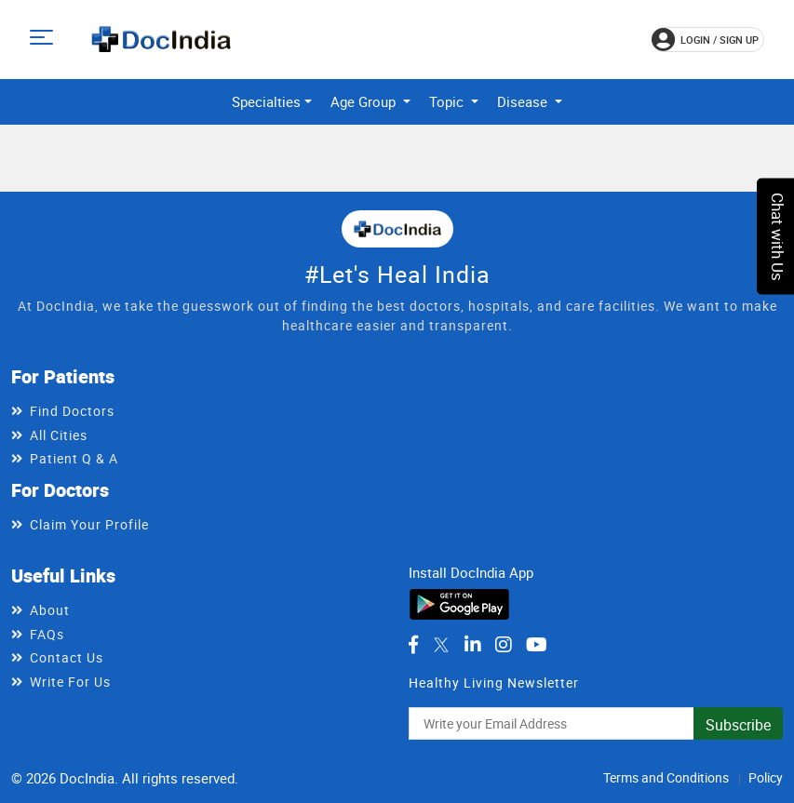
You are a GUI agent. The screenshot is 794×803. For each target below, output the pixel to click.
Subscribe (738, 725)
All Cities (58, 435)
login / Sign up (705, 39)
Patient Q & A (74, 458)
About (50, 610)
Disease (524, 101)
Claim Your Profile (89, 524)
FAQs (47, 634)
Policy (765, 777)
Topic (448, 101)
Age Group (364, 101)
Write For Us (70, 681)
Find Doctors (72, 411)
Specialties (266, 101)
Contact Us (66, 657)
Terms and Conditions (666, 777)
